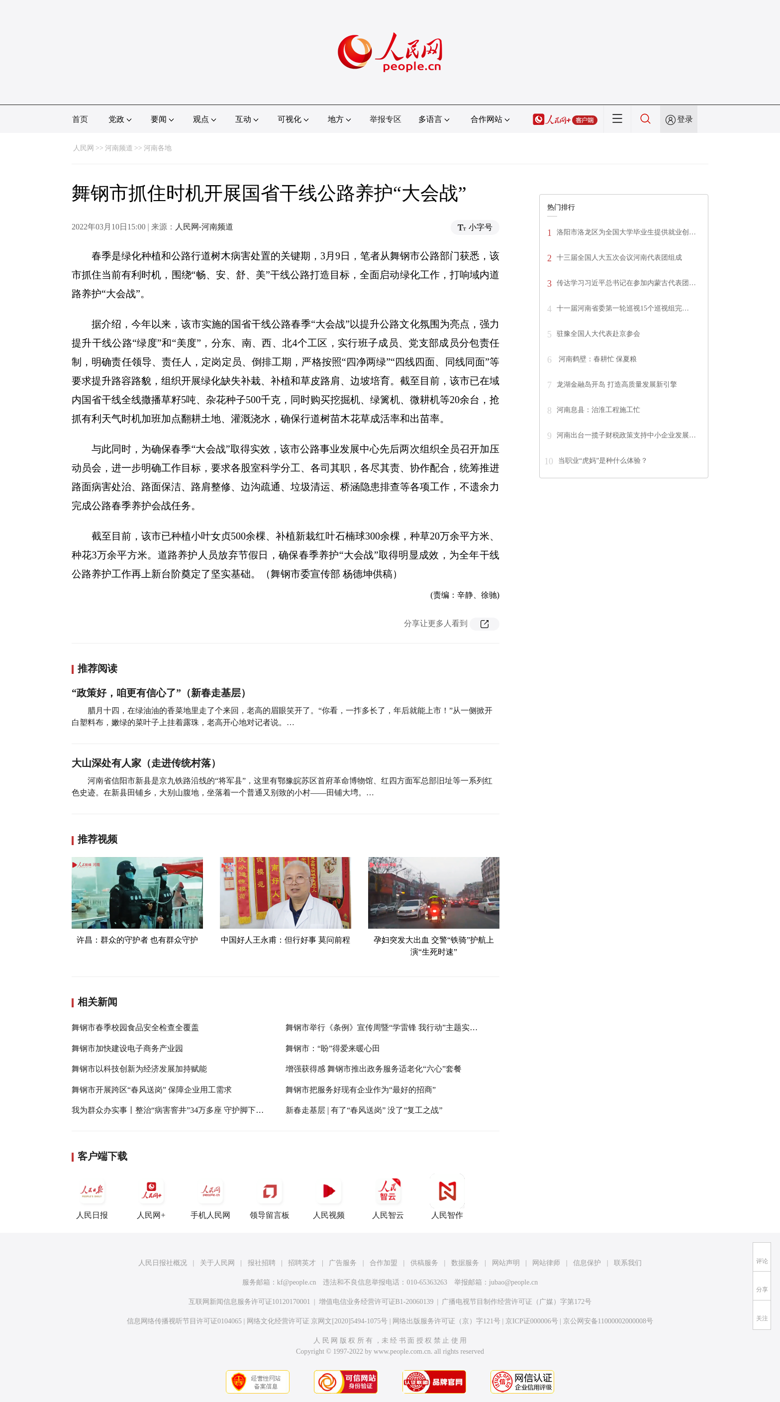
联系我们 (628, 1263)
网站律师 (546, 1263)
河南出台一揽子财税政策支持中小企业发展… (626, 435)
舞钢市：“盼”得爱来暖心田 (333, 1048)
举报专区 (385, 119)
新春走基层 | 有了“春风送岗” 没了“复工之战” (364, 1110)
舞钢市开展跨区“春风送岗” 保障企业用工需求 (152, 1089)
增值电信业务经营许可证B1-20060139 (376, 1301)
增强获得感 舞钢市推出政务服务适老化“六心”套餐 (374, 1069)
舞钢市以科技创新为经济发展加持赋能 (139, 1069)
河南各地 (158, 148)
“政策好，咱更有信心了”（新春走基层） (161, 692)
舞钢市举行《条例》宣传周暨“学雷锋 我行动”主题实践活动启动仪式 (405, 1027)
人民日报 (92, 1196)
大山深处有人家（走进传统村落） (146, 762)
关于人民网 (217, 1263)
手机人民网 (210, 1196)
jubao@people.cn (513, 1282)
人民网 (83, 148)
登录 (685, 119)
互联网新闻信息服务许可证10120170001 (249, 1301)
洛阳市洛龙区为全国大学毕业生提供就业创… (626, 232)
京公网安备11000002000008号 (608, 1321)
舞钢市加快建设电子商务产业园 (127, 1048)
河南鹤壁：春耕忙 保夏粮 (601, 359)
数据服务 (465, 1263)
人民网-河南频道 (204, 226)
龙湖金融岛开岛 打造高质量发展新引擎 (617, 384)
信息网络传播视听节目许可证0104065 (184, 1321)
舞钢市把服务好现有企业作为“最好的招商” (361, 1089)
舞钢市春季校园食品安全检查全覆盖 (135, 1027)
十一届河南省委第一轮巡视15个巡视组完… (623, 308)
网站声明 (506, 1263)
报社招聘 (262, 1263)
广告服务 (343, 1263)
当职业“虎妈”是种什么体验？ (603, 460)
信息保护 (587, 1263)
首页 (80, 119)
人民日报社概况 (162, 1263)
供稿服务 (424, 1263)
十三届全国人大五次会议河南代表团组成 (619, 257)
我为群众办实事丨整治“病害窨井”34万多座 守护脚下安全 (172, 1110)
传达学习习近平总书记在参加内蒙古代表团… (626, 283)
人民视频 (328, 1196)
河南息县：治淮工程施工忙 (598, 410)
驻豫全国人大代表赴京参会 (598, 333)
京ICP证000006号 (531, 1321)
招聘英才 (302, 1263)
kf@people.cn (296, 1282)
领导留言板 (270, 1196)
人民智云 (388, 1196)
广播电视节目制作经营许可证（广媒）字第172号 (516, 1301)
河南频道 (119, 148)
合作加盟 (383, 1263)
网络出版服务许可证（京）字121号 (446, 1321)
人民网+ (151, 1196)
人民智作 (447, 1196)
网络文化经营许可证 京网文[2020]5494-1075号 (317, 1321)
